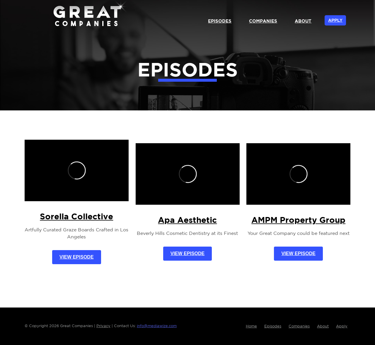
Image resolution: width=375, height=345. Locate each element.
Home (251, 326)
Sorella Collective (76, 217)
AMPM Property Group (298, 220)
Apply (335, 20)
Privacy (103, 326)
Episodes (219, 21)
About (303, 21)
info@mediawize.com (157, 326)
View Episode (76, 257)
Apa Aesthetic (187, 220)
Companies (263, 21)
